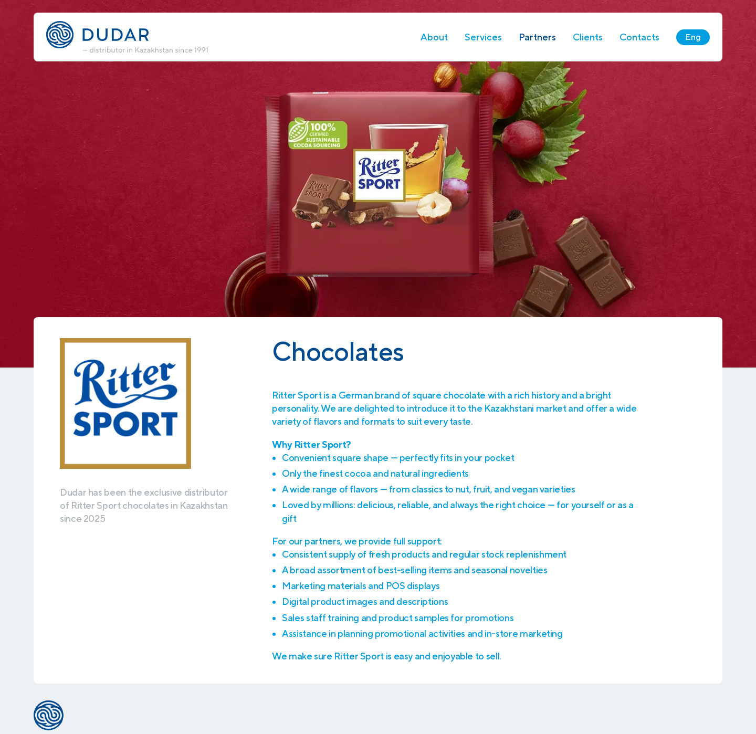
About (434, 37)
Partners (537, 37)
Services (483, 37)
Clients (588, 37)
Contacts (639, 37)
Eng (693, 37)
